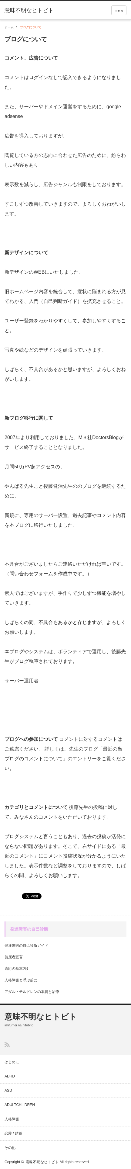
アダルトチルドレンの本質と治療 (32, 992)
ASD (8, 1090)
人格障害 (12, 1119)
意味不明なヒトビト (41, 1016)
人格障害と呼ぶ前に (21, 980)
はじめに (12, 1062)
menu (119, 10)
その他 (10, 1148)
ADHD (10, 1076)
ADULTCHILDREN (20, 1105)
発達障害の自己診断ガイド (26, 945)
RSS (7, 1044)
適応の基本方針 (17, 968)
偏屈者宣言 (14, 957)
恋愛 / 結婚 (13, 1133)
